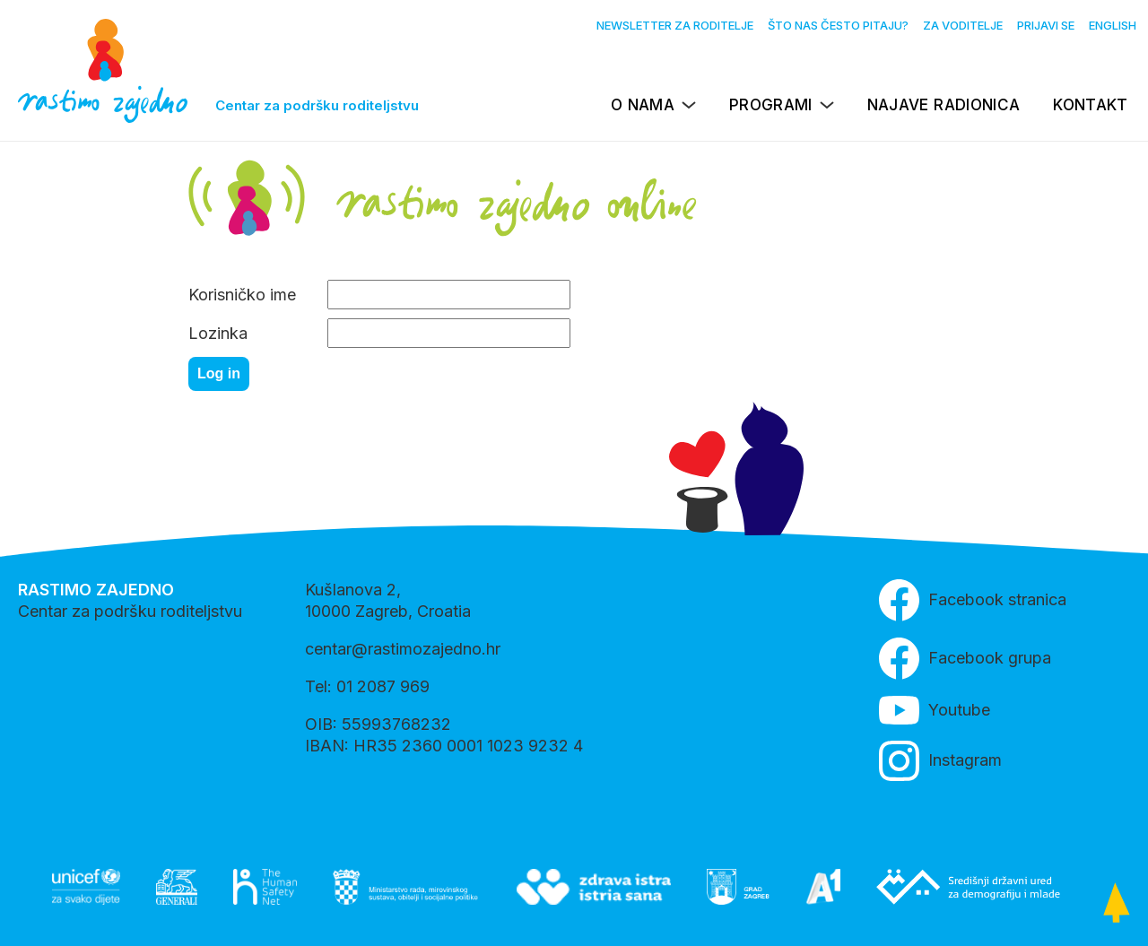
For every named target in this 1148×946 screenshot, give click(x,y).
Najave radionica (943, 105)
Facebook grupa (965, 659)
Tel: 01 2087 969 (367, 686)
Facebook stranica (972, 600)
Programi (771, 105)
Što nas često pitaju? (838, 25)
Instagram (940, 761)
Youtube (934, 710)
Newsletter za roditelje (674, 25)
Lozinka (218, 333)
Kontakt (1090, 105)
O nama (642, 105)
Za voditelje (963, 25)
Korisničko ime (242, 294)
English (1112, 25)
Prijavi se (1045, 25)
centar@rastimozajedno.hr (402, 648)
